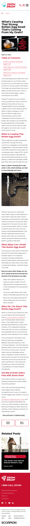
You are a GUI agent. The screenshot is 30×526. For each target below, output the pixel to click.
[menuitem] (4, 517)
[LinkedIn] (13, 503)
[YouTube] (9, 503)
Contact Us (5, 498)
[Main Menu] (27, 5)
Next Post (22, 422)
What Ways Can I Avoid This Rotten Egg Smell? (15, 68)
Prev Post (8, 422)
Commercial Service (8, 493)
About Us (4, 496)
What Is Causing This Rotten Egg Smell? (13, 63)
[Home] (9, 5)
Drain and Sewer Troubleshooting (13, 415)
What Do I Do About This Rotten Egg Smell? (14, 74)
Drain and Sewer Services (9, 490)
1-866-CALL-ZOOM (11, 485)
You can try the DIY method (14, 317)
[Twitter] (6, 503)
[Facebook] (2, 503)
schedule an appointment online (13, 399)
